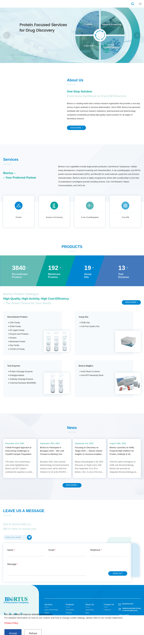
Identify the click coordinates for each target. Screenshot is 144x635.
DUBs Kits (85, 323)
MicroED (58, 46)
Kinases (13, 338)
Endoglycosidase (17, 375)
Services (48, 604)
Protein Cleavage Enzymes (21, 371)
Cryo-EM (125, 217)
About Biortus (89, 610)
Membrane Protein (17, 341)
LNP (67, 46)
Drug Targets (70, 610)
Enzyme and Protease (19, 334)
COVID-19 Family (17, 349)
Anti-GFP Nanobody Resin (92, 375)
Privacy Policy (11, 623)
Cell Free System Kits (90, 326)
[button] (137, 35)
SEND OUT (118, 573)
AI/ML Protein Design (51, 610)
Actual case (46, 46)
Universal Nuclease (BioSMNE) (23, 383)
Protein (19, 217)
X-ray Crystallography (90, 217)
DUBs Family (15, 326)
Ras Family (14, 345)
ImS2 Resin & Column (90, 371)
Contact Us (109, 604)
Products (70, 604)
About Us (89, 604)
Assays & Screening (54, 217)
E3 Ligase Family (17, 330)
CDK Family (15, 323)
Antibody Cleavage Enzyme (21, 379)
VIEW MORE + (76, 128)
